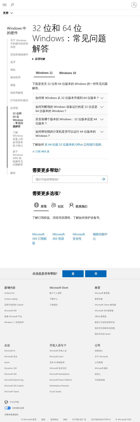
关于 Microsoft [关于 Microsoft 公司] (101, 356)
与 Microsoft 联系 (28, 419)
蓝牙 (12, 62)
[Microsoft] (69, 3)
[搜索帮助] (13, 5)
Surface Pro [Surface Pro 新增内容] (9, 293)
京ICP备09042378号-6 (101, 419)
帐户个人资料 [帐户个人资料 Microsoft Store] (56, 293)
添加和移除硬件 (19, 54)
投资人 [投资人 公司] (98, 374)
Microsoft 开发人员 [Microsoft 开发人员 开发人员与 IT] (58, 350)
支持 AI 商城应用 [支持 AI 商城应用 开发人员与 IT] (57, 362)
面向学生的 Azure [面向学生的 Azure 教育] (102, 333)
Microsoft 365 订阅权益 (39, 238)
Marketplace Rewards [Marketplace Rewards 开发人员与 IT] (59, 385)
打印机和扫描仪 (19, 100)
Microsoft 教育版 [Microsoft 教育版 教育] (102, 293)
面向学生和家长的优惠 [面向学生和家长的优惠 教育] (105, 328)
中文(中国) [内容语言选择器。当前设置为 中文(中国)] (14, 401)
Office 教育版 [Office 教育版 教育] (100, 316)
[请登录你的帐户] (134, 5)
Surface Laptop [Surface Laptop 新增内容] (11, 298)
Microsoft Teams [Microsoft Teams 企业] (11, 391)
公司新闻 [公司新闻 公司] (99, 362)
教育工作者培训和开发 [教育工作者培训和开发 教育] (105, 322)
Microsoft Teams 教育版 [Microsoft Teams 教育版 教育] (105, 304)
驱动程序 (15, 77)
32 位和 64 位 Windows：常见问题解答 (18, 120)
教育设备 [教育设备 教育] (99, 298)
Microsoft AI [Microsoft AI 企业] (9, 350)
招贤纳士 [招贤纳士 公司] (99, 350)
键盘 (12, 85)
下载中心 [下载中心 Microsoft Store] (54, 298)
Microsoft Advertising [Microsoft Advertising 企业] (13, 379)
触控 (12, 173)
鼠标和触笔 (16, 92)
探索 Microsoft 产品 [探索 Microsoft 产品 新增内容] (13, 316)
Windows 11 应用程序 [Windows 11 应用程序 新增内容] (14, 322)
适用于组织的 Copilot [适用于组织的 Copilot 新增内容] (13, 304)
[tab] (44, 73)
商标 (65, 419)
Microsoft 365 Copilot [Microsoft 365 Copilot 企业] (14, 385)
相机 (12, 69)
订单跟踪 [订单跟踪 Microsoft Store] (54, 304)
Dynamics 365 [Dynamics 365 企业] (10, 368)
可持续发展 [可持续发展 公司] (100, 379)
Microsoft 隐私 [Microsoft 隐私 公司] (101, 368)
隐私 (43, 419)
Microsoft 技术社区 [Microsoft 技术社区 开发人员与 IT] (58, 368)
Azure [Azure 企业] (6, 362)
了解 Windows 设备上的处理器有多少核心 (18, 139)
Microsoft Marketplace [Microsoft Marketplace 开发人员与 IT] (60, 374)
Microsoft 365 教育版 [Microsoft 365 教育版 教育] (104, 310)
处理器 (14, 108)
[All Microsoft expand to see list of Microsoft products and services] (4, 5)
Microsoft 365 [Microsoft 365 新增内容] (10, 310)
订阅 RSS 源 (43, 151)
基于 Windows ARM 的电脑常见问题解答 (18, 158)
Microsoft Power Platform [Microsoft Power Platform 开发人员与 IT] (61, 379)
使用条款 (54, 419)
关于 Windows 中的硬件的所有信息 (19, 44)
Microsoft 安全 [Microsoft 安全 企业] (10, 356)
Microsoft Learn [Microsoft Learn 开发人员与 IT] (56, 356)
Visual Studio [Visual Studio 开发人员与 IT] (55, 391)
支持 (6, 13)
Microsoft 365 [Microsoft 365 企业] (10, 374)
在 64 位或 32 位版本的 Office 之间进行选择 (73, 144)
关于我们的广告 (79, 419)
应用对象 (40, 59)
